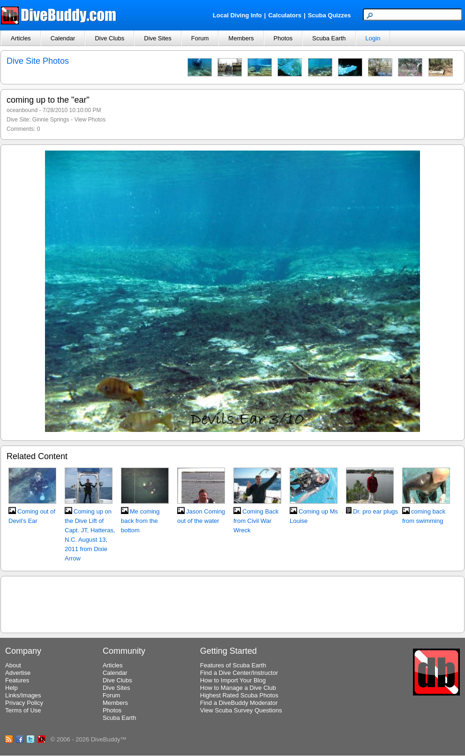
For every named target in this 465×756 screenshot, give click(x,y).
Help (11, 687)
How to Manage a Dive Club (238, 687)
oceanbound (22, 110)
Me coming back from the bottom (140, 521)
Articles (21, 38)
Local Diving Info (237, 15)
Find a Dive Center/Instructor (239, 672)
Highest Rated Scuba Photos (239, 695)
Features (17, 680)
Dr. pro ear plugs (375, 511)
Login (373, 38)
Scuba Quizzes (329, 15)
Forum (200, 38)
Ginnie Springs (50, 119)
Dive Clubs (109, 38)
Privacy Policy (24, 702)
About (13, 665)
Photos (283, 38)
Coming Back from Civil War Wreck (255, 521)
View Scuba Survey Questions (241, 710)
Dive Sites (158, 38)
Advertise (17, 672)
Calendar (63, 38)
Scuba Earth (329, 38)
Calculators (284, 15)
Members (241, 38)
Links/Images (23, 695)
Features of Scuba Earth (233, 665)
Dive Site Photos (38, 61)
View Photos (90, 119)
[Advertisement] (232, 603)
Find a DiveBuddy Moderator (239, 702)
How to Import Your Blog (233, 680)
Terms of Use (23, 710)
